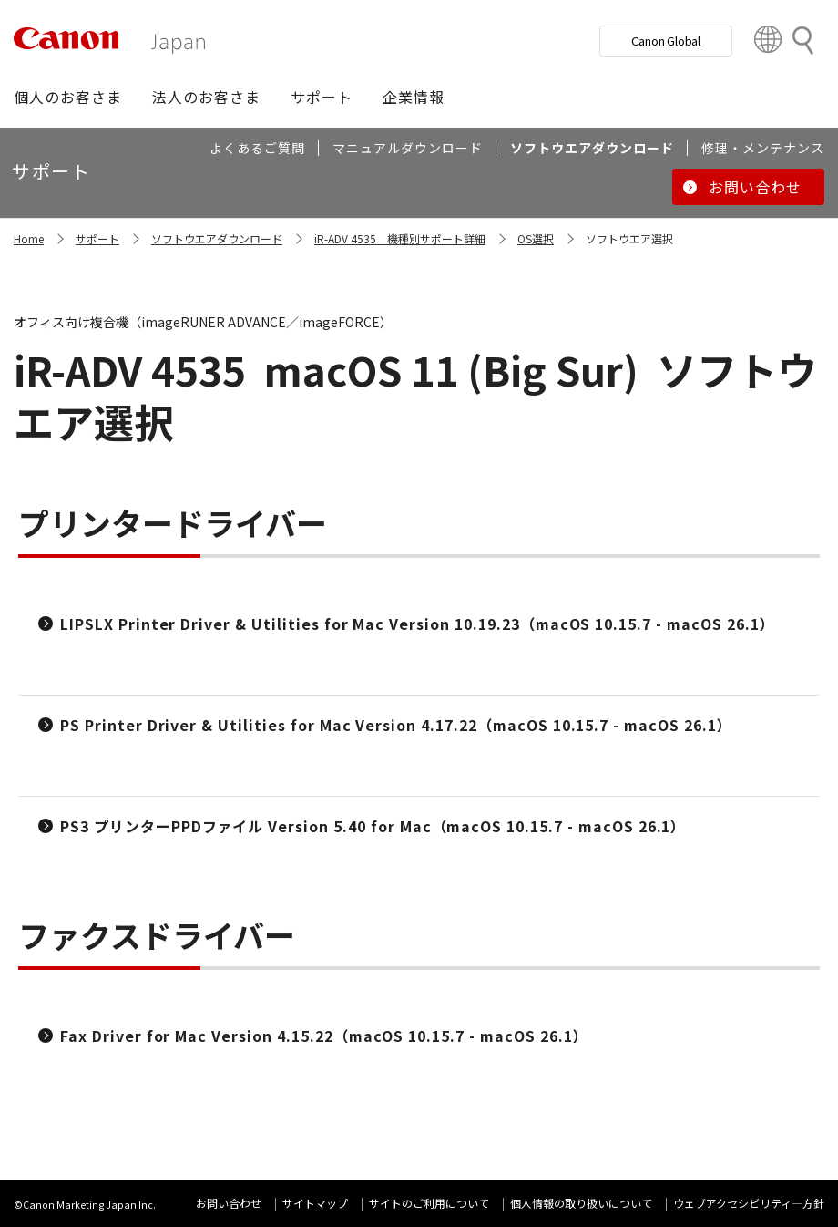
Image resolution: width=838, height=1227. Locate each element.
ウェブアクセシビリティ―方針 (748, 1203)
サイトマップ (315, 1203)
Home (29, 238)
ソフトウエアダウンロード (216, 238)
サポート (97, 238)
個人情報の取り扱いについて (581, 1203)
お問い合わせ (228, 1203)
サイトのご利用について (429, 1203)
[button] (68, 97)
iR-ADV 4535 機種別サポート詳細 (399, 238)
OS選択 (535, 238)
